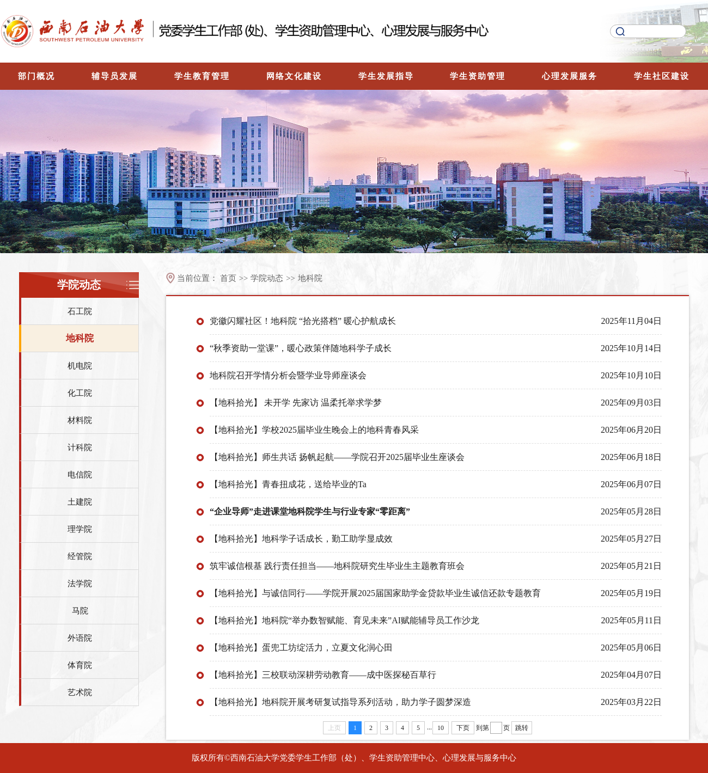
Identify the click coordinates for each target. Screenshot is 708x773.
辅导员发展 (114, 76)
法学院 (80, 583)
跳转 (521, 728)
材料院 (80, 420)
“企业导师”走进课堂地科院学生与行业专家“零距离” (310, 511)
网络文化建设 (294, 76)
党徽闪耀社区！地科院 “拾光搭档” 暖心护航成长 (303, 321)
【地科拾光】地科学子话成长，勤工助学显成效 (301, 538)
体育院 (80, 665)
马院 (80, 610)
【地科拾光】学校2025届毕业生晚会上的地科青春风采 (314, 429)
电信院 (80, 474)
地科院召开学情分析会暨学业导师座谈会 (288, 375)
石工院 (80, 311)
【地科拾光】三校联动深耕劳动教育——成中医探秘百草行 (323, 674)
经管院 (80, 556)
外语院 (80, 638)
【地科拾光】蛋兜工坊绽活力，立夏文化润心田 (301, 647)
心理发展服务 (569, 76)
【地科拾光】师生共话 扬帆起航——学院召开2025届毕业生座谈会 (337, 457)
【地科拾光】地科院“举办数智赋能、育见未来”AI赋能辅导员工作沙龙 (344, 620)
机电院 (80, 365)
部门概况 (36, 76)
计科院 (80, 447)
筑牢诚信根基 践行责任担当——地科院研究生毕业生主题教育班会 (337, 565)
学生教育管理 (202, 76)
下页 (462, 728)
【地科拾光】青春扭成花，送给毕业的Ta (288, 484)
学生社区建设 (661, 76)
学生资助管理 (477, 76)
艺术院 (80, 692)
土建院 (80, 502)
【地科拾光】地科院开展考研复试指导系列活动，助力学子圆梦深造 (340, 702)
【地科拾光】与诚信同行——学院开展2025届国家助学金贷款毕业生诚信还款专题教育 (375, 593)
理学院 (80, 529)
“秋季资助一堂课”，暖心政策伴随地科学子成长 (301, 348)
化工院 (80, 393)
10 (440, 728)
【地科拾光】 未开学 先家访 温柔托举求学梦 (296, 402)
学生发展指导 (386, 76)
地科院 (80, 338)
